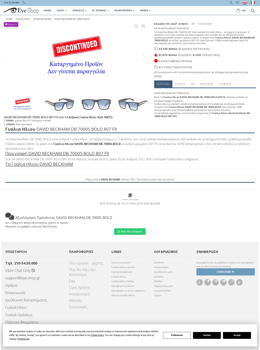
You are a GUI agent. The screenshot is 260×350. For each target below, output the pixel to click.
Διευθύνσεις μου (163, 271)
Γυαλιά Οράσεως (18, 314)
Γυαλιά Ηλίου (16, 307)
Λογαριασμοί (79, 293)
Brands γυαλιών (150, 179)
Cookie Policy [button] (97, 335)
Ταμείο (158, 295)
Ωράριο (11, 285)
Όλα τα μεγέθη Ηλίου (123, 295)
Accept (237, 335)
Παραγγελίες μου (163, 286)
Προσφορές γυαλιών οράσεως (128, 290)
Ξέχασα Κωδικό (162, 290)
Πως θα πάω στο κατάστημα (82, 272)
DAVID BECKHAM (42, 19)
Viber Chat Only (20, 270)
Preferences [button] (23, 339)
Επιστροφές (78, 306)
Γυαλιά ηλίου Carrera (123, 267)
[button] (144, 58)
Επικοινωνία (15, 292)
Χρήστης (158, 276)
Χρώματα (11, 24)
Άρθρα (145, 10)
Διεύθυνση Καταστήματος (26, 300)
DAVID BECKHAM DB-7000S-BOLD (72, 19)
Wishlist (158, 281)
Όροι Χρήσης (79, 287)
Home (47, 10)
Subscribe (225, 271)
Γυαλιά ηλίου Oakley (122, 281)
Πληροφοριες (124, 10)
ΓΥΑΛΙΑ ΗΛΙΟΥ (23, 19)
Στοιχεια (180, 84)
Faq (72, 281)
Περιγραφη (163, 84)
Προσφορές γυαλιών (122, 286)
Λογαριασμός (161, 267)
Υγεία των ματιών (121, 262)
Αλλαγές (75, 300)
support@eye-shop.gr (22, 277)
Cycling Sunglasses (121, 271)
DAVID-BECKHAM (110, 179)
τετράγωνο (177, 100)
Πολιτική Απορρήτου (22, 322)
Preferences (177, 335)
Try (193, 84)
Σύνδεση (159, 262)
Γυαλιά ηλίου (118, 276)
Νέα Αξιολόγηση (130, 231)
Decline (207, 335)
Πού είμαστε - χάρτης (86, 263)
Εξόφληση (225, 84)
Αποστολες (207, 84)
